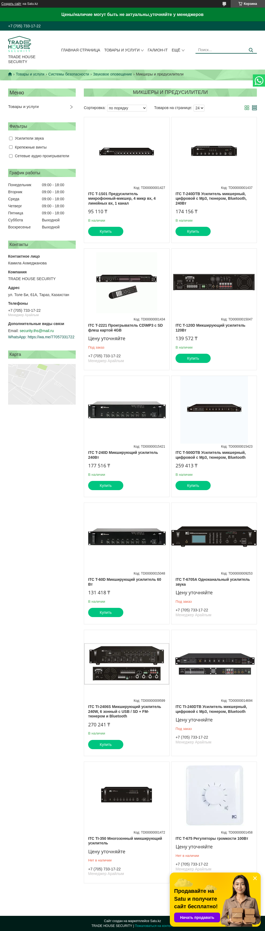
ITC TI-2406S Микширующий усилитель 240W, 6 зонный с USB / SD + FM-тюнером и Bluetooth (124, 711)
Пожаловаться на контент (154, 926)
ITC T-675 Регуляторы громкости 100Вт (211, 838)
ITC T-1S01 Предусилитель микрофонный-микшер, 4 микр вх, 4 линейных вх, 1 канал (122, 198)
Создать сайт (11, 4)
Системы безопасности (68, 74)
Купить (106, 231)
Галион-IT (158, 50)
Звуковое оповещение (112, 74)
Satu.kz (155, 921)
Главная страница (80, 50)
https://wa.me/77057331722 (51, 337)
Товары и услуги (122, 50)
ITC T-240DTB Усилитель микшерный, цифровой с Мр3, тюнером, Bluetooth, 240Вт (211, 198)
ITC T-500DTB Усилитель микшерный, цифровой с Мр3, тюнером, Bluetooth (210, 455)
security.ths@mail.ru (37, 331)
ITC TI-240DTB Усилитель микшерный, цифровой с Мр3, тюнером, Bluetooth (211, 709)
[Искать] (251, 50)
